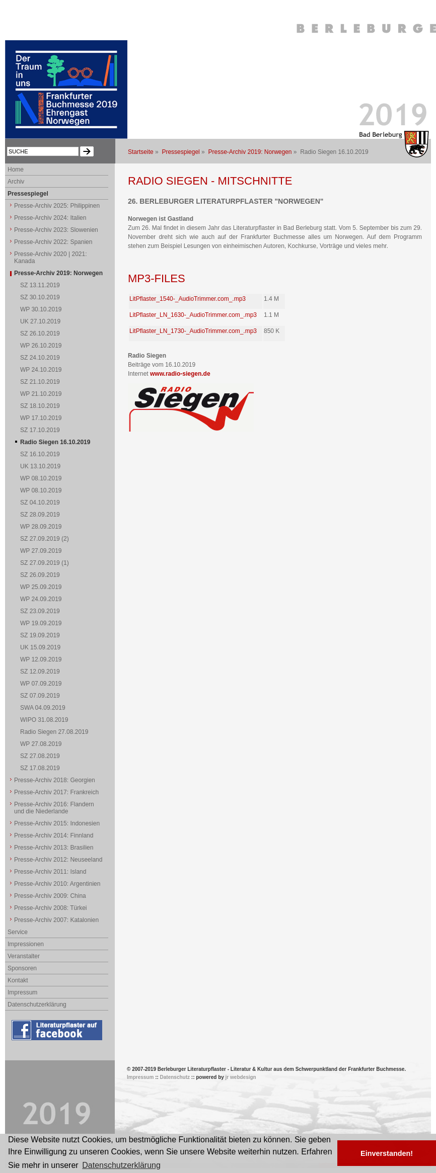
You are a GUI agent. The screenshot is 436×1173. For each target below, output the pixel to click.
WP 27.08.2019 (41, 743)
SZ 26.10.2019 (40, 333)
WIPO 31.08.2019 (44, 719)
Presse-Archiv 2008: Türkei (50, 907)
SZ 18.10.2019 (40, 405)
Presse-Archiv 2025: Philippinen (57, 205)
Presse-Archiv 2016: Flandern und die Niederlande (54, 808)
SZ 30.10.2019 (40, 297)
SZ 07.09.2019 (40, 695)
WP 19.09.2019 (41, 623)
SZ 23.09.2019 (40, 611)
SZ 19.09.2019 (40, 635)
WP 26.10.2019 (41, 345)
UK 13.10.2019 (40, 466)
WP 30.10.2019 (41, 309)
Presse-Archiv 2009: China (50, 895)
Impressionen (26, 944)
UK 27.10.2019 (40, 321)
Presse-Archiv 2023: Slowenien (56, 229)
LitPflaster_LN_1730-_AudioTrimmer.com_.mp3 (193, 330)
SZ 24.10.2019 (40, 357)
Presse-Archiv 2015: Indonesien (57, 823)
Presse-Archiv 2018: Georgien (54, 780)
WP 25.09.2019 (41, 587)
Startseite (141, 151)
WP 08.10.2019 (41, 478)
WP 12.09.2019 (41, 659)
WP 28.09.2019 (41, 526)
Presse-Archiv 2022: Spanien (53, 241)
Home (16, 169)
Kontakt (18, 980)
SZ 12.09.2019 (40, 671)
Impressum (22, 992)
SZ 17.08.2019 (40, 768)
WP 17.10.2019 (41, 418)
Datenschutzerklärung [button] (121, 1165)
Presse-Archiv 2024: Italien (50, 217)
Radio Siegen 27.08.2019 (54, 731)
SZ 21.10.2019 (40, 381)
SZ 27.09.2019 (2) (44, 538)
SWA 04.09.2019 (42, 707)
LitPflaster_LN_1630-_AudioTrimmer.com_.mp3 (193, 314)
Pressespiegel (180, 151)
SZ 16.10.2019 (40, 454)
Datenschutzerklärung (37, 1004)
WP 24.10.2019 (41, 369)
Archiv (16, 181)
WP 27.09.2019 (41, 550)
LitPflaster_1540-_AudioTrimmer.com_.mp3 (187, 298)
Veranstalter (24, 956)
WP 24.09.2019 (41, 599)
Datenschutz (175, 1077)
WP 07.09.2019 (41, 683)
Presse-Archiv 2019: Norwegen (250, 151)
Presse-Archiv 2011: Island (50, 871)
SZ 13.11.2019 (40, 285)
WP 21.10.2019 (41, 393)
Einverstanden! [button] (386, 1153)
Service (18, 932)
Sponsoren (22, 968)
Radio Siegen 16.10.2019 (55, 442)
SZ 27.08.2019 (40, 756)
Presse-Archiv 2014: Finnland (53, 835)
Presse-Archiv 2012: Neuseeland (58, 859)
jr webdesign (241, 1077)
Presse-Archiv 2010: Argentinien (57, 883)
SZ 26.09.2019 (40, 574)
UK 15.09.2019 (40, 647)
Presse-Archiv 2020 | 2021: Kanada (50, 257)
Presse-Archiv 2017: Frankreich (56, 792)
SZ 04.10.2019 (40, 502)
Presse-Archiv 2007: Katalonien (56, 920)
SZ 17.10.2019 (40, 430)
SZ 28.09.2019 (40, 514)
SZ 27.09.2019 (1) (44, 562)
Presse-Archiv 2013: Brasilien (53, 847)
